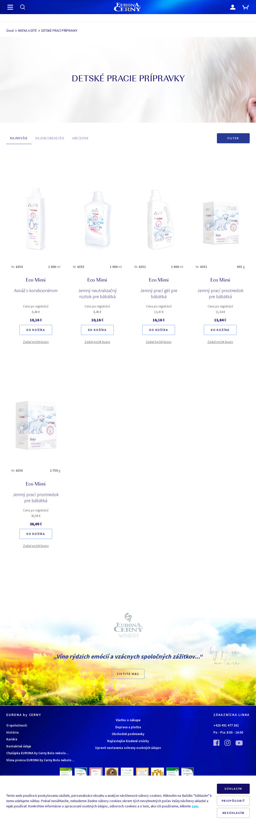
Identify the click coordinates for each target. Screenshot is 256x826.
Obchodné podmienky (128, 734)
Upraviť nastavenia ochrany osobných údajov (128, 748)
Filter (233, 138)
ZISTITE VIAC (128, 674)
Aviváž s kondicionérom (36, 290)
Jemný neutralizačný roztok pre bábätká (97, 293)
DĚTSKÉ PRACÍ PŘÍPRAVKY (59, 30)
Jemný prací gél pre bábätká (158, 293)
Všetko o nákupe (128, 720)
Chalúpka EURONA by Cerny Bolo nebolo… (37, 753)
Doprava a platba (128, 727)
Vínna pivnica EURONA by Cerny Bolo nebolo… (40, 760)
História (12, 732)
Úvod (10, 30)
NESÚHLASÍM (233, 813)
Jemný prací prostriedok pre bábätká (220, 293)
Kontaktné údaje (18, 746)
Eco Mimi (36, 280)
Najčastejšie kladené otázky (128, 741)
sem (195, 806)
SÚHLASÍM (233, 788)
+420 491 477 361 (226, 725)
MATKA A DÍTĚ (27, 30)
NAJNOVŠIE (19, 138)
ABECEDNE (80, 138)
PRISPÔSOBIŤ (233, 801)
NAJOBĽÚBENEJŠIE (50, 138)
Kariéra (11, 739)
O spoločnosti (16, 725)
